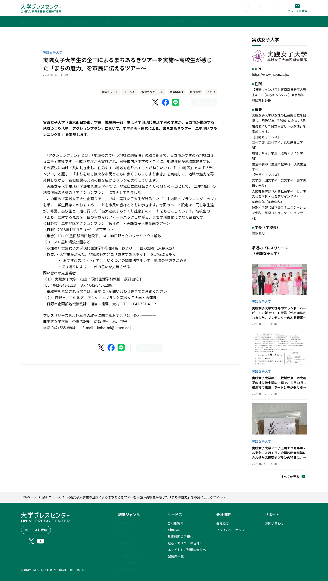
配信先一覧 (176, 556)
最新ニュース (127, 530)
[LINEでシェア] (175, 102)
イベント (129, 92)
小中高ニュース (129, 549)
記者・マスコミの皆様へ (185, 543)
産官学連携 (176, 92)
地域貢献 (195, 92)
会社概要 (222, 523)
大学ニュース (110, 92)
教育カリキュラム (152, 92)
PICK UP (124, 523)
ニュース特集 (127, 563)
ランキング (126, 536)
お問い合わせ (274, 523)
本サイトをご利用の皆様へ (187, 549)
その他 (211, 92)
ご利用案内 (176, 523)
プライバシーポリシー (232, 530)
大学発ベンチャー (131, 556)
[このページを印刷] (204, 102)
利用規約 (174, 530)
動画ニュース (127, 569)
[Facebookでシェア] (165, 102)
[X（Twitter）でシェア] (155, 102)
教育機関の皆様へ (180, 536)
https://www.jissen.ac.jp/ (270, 74)
